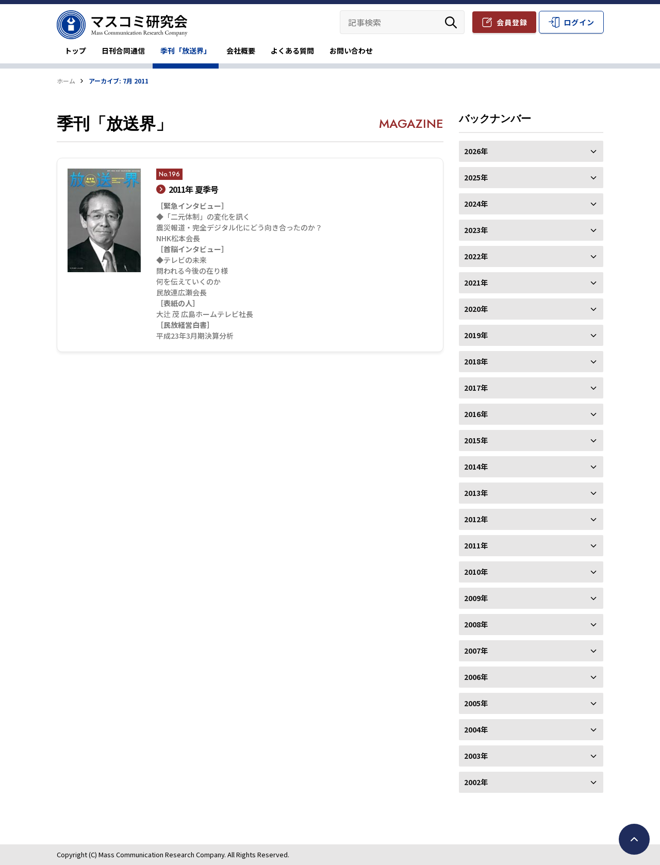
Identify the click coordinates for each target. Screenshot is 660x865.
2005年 (531, 703)
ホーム (66, 80)
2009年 (531, 598)
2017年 (531, 387)
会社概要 (240, 50)
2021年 (531, 282)
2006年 (531, 677)
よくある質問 (292, 50)
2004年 (531, 729)
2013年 (531, 493)
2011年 (531, 545)
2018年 (531, 361)
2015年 (531, 440)
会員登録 (512, 22)
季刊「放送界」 (185, 50)
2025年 (531, 177)
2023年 (531, 230)
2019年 (531, 335)
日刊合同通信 (123, 50)
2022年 (531, 256)
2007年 (531, 650)
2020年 (531, 309)
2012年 (531, 519)
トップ (75, 50)
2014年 (531, 466)
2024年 (531, 203)
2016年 (531, 414)
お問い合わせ (351, 50)
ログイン (579, 22)
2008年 (531, 624)
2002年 (531, 782)
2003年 (531, 756)
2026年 (531, 151)
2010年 (531, 572)
